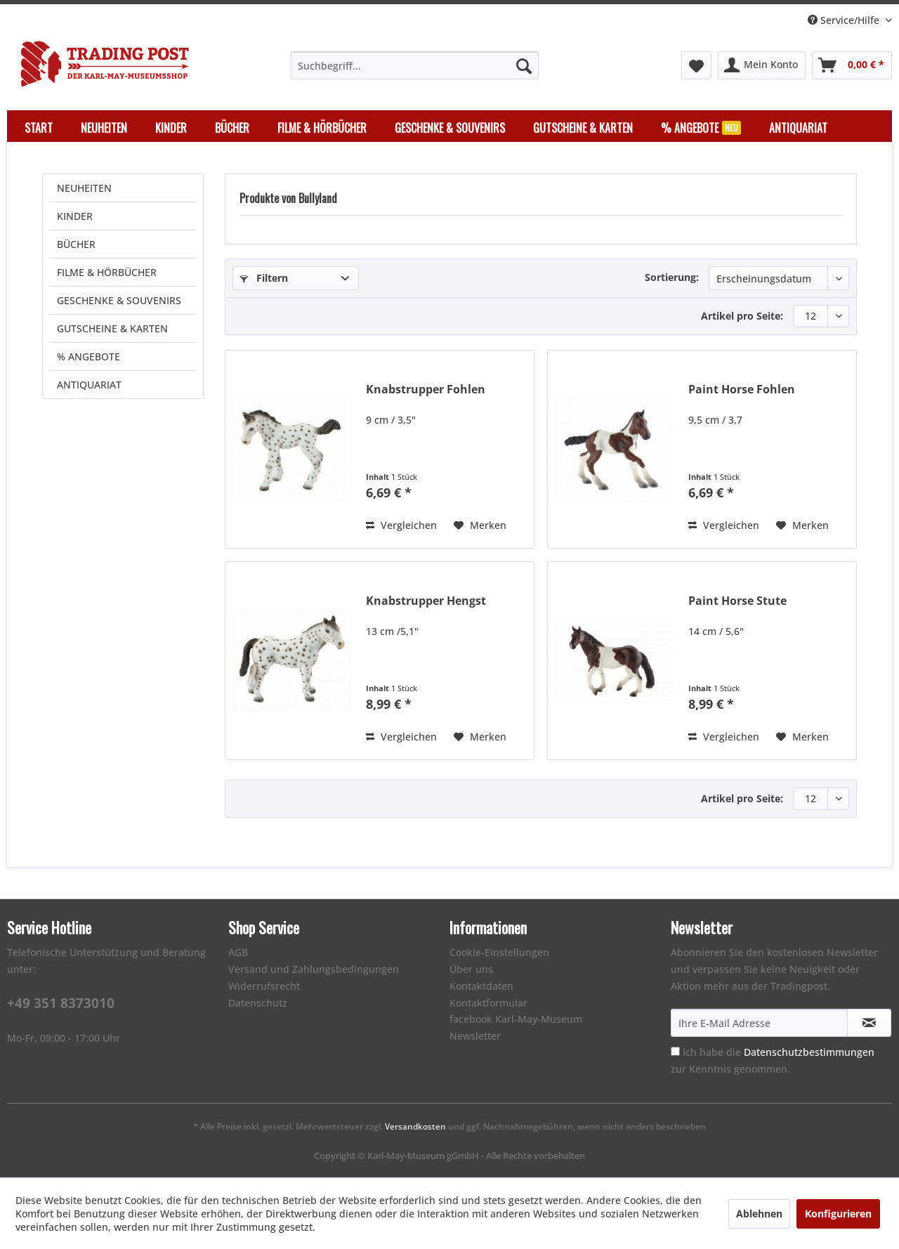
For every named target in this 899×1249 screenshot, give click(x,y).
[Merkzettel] (696, 65)
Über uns (471, 969)
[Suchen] (524, 65)
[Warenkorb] (852, 65)
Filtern (264, 278)
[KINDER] (171, 128)
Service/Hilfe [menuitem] (845, 20)
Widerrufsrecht (264, 986)
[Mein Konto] (762, 65)
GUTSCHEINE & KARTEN (112, 328)
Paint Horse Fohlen (741, 389)
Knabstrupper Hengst (426, 601)
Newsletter (475, 1035)
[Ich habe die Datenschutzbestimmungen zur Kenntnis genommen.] (675, 1051)
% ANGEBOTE (88, 356)
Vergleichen (401, 525)
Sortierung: (672, 277)
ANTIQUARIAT (89, 384)
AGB (238, 952)
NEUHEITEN (84, 188)
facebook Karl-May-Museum (516, 1019)
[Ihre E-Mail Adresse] (759, 1023)
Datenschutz (257, 1002)
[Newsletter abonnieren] (869, 1023)
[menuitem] (415, 65)
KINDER (75, 216)
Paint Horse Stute (737, 601)
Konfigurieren (838, 1213)
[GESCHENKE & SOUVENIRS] (450, 128)
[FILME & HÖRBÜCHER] (322, 128)
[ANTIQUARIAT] (798, 128)
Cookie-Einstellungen (499, 952)
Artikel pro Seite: (742, 315)
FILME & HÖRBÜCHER (107, 272)
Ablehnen (759, 1213)
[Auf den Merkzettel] (480, 525)
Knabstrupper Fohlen (425, 389)
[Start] (39, 128)
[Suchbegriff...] (415, 65)
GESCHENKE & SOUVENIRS (119, 300)
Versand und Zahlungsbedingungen (313, 969)
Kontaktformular (488, 1002)
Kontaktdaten (481, 986)
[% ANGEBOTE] (701, 128)
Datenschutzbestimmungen (809, 1052)
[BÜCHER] (232, 128)
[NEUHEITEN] (104, 128)
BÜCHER (76, 244)
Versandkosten (415, 1126)
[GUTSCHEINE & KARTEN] (583, 128)
